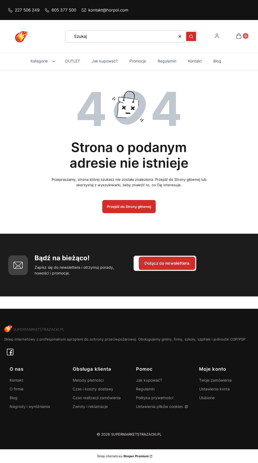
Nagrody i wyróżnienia (30, 406)
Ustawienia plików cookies (160, 406)
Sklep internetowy (123, 456)
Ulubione (207, 397)
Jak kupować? (149, 380)
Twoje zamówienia (215, 380)
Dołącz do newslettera (166, 263)
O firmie (17, 389)
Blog (14, 397)
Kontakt (16, 380)
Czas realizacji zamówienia (97, 397)
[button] (191, 36)
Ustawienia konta (214, 389)
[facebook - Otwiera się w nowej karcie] (10, 352)
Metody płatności (88, 380)
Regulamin (145, 389)
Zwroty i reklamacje (90, 406)
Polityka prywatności (154, 397)
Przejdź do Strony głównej (129, 206)
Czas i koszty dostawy (93, 389)
